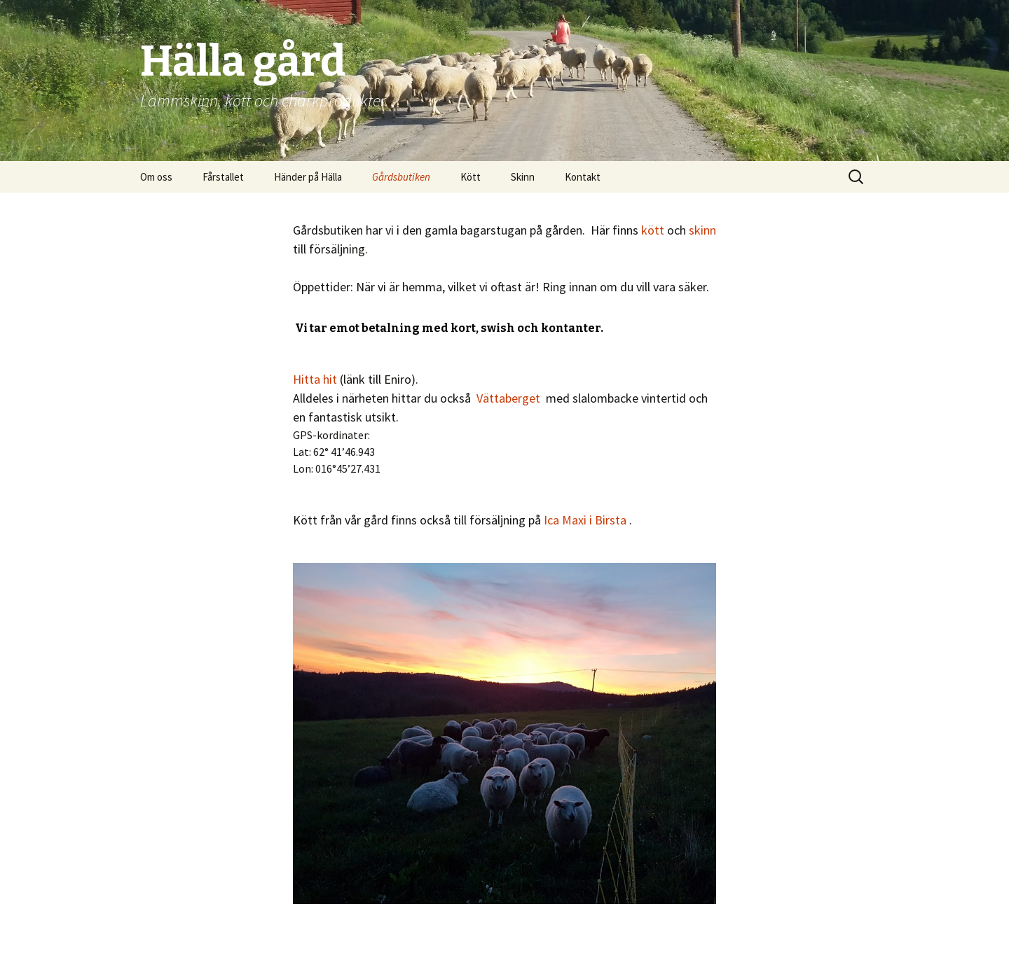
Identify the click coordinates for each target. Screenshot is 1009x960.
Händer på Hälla (308, 176)
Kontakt (582, 176)
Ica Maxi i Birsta (585, 520)
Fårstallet (223, 176)
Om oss (156, 176)
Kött (470, 176)
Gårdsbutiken (401, 176)
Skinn (523, 176)
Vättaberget (508, 398)
